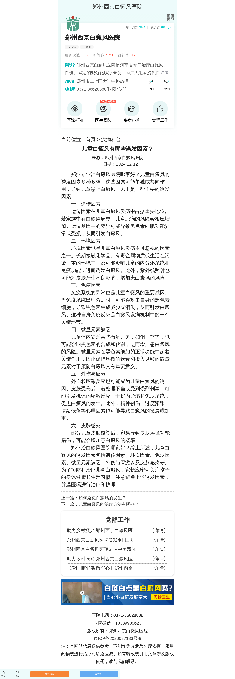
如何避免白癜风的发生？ (102, 497)
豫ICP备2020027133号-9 (117, 638)
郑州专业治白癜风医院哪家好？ (105, 174)
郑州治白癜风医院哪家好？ (100, 447)
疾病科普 (111, 139)
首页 (91, 139)
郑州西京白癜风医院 (123, 157)
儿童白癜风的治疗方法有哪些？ (109, 504)
